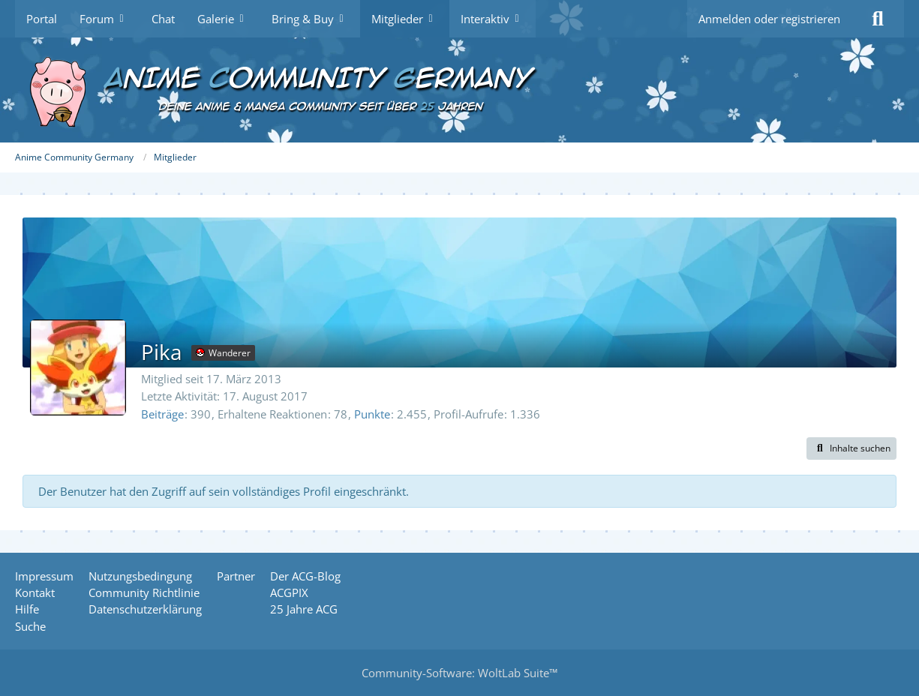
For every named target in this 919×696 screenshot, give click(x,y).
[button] (851, 448)
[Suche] (877, 19)
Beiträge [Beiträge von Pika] (162, 414)
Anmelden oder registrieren (769, 18)
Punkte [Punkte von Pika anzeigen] (372, 414)
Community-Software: (459, 672)
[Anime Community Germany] (459, 90)
